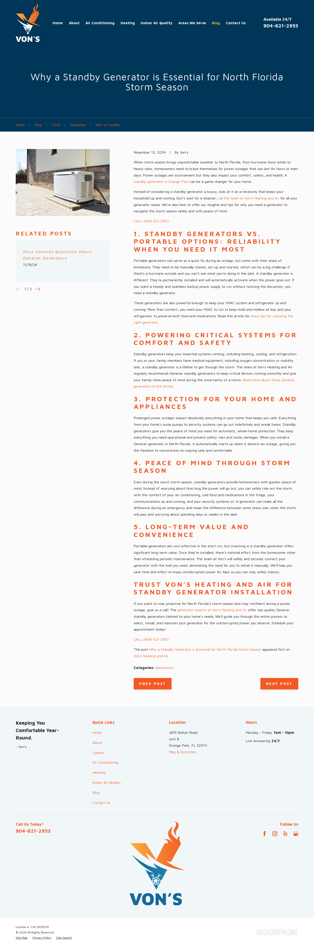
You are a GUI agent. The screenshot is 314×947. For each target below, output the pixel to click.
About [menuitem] (74, 23)
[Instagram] (274, 833)
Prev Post (152, 683)
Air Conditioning (105, 762)
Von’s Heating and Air (151, 656)
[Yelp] (285, 833)
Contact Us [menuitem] (236, 23)
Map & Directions (182, 752)
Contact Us (101, 802)
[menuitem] (21, 937)
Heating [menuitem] (128, 23)
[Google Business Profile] (295, 833)
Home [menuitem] (58, 23)
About (97, 742)
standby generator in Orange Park (161, 181)
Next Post (279, 683)
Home (97, 732)
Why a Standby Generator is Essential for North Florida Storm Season (205, 649)
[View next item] (37, 289)
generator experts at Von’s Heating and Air (212, 610)
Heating (98, 772)
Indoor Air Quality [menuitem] (156, 23)
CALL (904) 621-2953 (151, 221)
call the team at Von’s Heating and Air (248, 198)
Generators (165, 668)
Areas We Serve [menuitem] (192, 23)
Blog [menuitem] (216, 23)
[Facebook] (264, 833)
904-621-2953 (280, 26)
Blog (95, 792)
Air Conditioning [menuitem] (99, 23)
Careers (98, 752)
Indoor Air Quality (106, 782)
